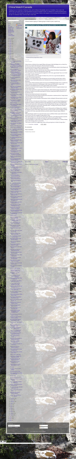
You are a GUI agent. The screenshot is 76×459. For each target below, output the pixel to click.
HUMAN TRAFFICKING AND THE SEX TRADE (15, 140)
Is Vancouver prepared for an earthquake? (15, 78)
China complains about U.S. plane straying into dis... (16, 350)
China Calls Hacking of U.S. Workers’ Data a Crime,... (15, 170)
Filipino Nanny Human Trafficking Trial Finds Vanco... (16, 132)
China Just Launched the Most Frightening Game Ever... (15, 205)
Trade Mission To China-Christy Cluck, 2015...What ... (15, 98)
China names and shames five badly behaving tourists (15, 250)
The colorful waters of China (15, 371)
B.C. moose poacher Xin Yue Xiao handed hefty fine (16, 213)
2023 (10, 45)
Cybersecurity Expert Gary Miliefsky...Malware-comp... (15, 270)
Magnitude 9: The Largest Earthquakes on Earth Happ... (15, 64)
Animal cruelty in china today (15, 354)
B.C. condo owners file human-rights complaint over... (15, 184)
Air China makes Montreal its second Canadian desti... (15, 108)
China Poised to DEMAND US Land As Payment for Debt (15, 331)
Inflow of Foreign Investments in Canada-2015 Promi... (16, 110)
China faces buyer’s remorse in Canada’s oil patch (15, 303)
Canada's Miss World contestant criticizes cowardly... (15, 317)
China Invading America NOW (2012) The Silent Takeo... (15, 333)
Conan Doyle (19, 25)
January (11, 414)
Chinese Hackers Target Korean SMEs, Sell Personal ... (15, 289)
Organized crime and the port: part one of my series (16, 143)
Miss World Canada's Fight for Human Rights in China (15, 320)
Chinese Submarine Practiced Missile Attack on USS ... (15, 365)
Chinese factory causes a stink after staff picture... (15, 81)
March (11, 411)
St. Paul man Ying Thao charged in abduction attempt (16, 149)
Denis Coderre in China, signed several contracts (15, 105)
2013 (10, 418)
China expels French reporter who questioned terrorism (16, 162)
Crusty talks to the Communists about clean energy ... (15, 87)
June (11, 406)
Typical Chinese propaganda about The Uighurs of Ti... (16, 200)
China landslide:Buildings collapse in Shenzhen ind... (16, 278)
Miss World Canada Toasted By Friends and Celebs (15, 236)
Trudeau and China (13, 215)
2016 (10, 56)
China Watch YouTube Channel (11, 35)
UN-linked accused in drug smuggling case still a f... (15, 146)
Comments (42, 427)
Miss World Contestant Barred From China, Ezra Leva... (15, 113)
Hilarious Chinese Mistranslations (16, 125)
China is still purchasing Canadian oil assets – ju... (16, 300)
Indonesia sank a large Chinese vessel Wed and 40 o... (15, 220)
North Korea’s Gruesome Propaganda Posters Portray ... (15, 154)
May (11, 408)
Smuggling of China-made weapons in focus (14, 273)
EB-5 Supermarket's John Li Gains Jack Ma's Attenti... (16, 130)
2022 (10, 46)
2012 (10, 420)
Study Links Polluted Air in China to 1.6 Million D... (16, 373)
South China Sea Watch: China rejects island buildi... (15, 218)
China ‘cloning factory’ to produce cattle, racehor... (16, 352)
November (12, 398)
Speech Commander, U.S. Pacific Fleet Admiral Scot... (16, 382)
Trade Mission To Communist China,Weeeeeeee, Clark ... (15, 100)
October (11, 399)
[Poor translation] (4, 442)
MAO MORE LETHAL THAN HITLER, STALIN (15, 239)
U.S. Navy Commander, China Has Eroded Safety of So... (16, 387)
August (11, 403)
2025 (10, 41)
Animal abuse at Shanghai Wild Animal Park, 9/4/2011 (15, 357)
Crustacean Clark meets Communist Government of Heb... (15, 83)
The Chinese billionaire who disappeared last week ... (15, 359)
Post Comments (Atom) (34, 164)
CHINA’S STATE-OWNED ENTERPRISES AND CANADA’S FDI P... (15, 311)
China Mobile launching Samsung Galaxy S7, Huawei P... (16, 211)
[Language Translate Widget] (14, 426)
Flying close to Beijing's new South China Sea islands (15, 223)
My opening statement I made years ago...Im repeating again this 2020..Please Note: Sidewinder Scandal (11, 29)
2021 (10, 48)
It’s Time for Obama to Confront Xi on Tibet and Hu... (15, 292)
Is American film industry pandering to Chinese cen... (15, 175)
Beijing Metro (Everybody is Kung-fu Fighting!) (15, 393)
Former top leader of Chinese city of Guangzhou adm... (16, 197)
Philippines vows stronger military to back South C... (16, 255)
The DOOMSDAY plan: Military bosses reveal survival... (16, 281)
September (12, 401)
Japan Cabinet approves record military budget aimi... (15, 189)
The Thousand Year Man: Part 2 (15, 377)
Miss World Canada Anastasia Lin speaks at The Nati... (16, 315)
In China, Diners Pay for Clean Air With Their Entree (16, 385)
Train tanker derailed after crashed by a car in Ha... (16, 231)
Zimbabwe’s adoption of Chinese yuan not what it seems (16, 202)
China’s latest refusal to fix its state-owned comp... (15, 308)
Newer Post (28, 161)
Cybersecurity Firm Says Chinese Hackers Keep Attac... (16, 167)
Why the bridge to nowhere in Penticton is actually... (15, 245)
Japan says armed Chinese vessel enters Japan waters (16, 118)
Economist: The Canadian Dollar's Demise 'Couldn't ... (16, 116)
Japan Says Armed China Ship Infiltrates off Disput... (15, 159)
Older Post (65, 161)
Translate (15, 427)
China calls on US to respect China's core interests (15, 261)
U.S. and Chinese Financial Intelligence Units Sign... (15, 284)
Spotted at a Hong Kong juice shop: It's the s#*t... (15, 305)
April (11, 409)
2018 (10, 53)
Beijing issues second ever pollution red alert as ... (14, 347)
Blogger (44, 431)
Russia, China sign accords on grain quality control (15, 325)
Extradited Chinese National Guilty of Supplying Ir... (15, 276)
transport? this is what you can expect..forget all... (15, 396)
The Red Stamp (13, 375)
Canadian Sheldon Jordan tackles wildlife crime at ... (16, 173)
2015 (10, 58)
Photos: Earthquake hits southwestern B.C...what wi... (15, 70)
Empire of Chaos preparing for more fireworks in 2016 (15, 186)
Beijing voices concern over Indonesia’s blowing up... (15, 208)
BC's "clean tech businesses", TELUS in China (15, 92)
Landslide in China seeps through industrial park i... (16, 263)
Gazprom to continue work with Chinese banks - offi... (15, 192)
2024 (10, 43)
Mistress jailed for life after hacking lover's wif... (15, 362)
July (11, 404)
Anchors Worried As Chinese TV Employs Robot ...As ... (16, 121)
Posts (41, 425)
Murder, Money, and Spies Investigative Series (14, 341)
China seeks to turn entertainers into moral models (15, 258)
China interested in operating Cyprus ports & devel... (15, 226)
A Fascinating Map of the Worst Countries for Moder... (15, 135)
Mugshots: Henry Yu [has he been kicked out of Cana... (16, 67)
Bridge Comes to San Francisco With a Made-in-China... (15, 328)
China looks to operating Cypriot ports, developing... (16, 253)
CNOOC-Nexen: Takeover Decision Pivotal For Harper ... (16, 178)
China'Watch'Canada (20, 7)
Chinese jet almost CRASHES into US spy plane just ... (16, 287)
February (12, 413)
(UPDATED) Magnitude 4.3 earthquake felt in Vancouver (15, 72)
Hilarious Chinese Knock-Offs (15, 127)
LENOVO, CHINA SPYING (15, 268)
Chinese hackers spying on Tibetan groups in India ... (16, 295)
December (12, 59)
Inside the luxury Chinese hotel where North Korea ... (15, 151)
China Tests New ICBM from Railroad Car (15, 242)
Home (46, 161)
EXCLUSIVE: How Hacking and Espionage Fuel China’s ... (16, 339)
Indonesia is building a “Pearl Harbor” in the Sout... (15, 234)
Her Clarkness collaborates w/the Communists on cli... (16, 90)
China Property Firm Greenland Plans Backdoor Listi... (15, 297)
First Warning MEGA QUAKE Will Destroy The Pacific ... (15, 75)
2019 (10, 51)
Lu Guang (12, 366)
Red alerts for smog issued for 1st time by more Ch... (16, 194)
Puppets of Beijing (13, 102)
